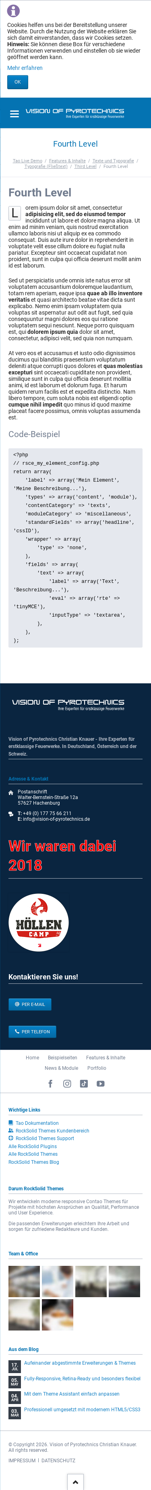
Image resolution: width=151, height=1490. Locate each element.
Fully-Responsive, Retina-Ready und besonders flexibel (82, 1379)
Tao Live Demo (27, 161)
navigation (14, 114)
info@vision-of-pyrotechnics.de (56, 819)
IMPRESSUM (21, 1460)
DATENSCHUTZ (58, 1460)
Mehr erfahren (25, 68)
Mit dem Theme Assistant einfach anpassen (72, 1394)
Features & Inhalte (67, 161)
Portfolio (96, 1068)
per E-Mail (33, 1004)
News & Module (61, 1068)
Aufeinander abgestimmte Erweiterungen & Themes (80, 1363)
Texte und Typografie (113, 161)
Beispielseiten (62, 1058)
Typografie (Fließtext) (46, 166)
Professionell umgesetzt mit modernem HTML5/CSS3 (82, 1409)
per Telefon (35, 1031)
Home (32, 1058)
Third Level (85, 166)
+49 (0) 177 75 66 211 (47, 813)
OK (17, 82)
